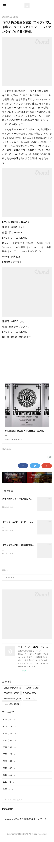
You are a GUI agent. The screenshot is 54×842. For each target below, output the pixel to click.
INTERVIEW (12, 702)
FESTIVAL (11, 696)
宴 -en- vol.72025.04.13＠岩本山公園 (16, 530)
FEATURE (11, 707)
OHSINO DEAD (12, 691)
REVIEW (29, 696)
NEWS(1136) (6, 452)
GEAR (30, 702)
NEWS (32, 691)
